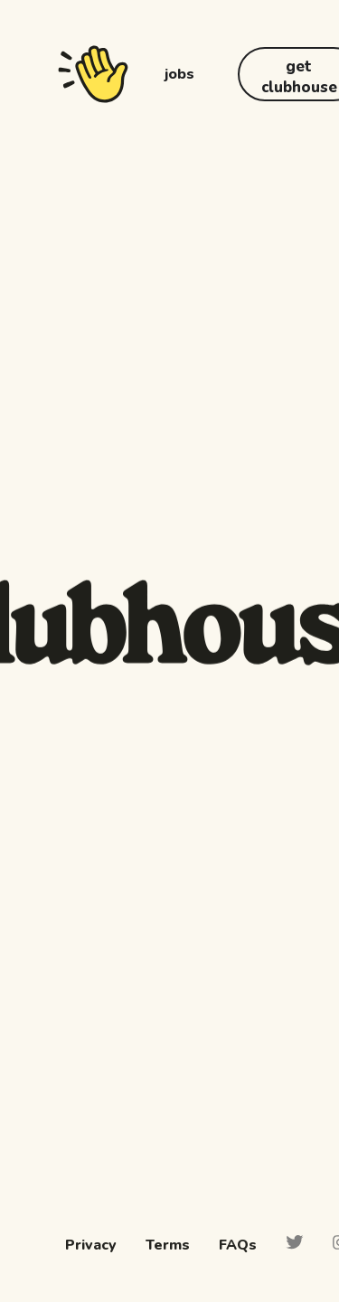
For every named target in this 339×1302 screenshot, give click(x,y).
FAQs (238, 1245)
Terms (168, 1245)
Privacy (91, 1245)
